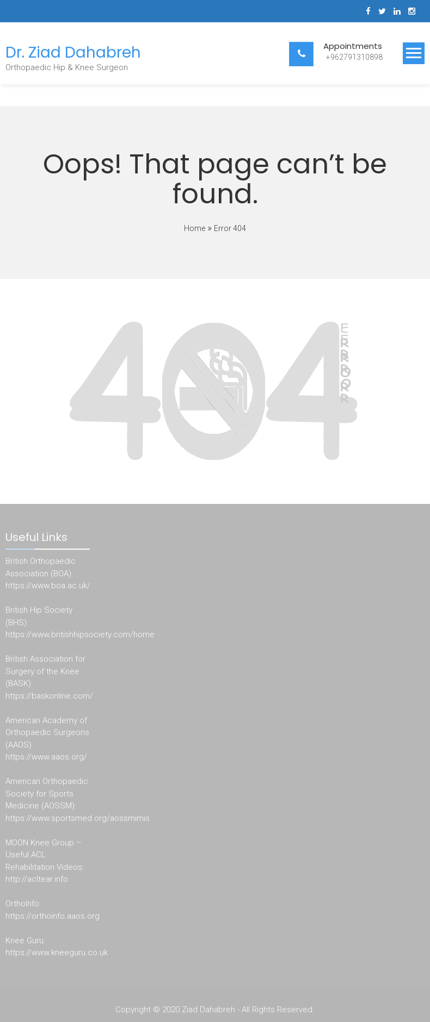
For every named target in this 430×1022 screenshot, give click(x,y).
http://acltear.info (36, 881)
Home (194, 228)
